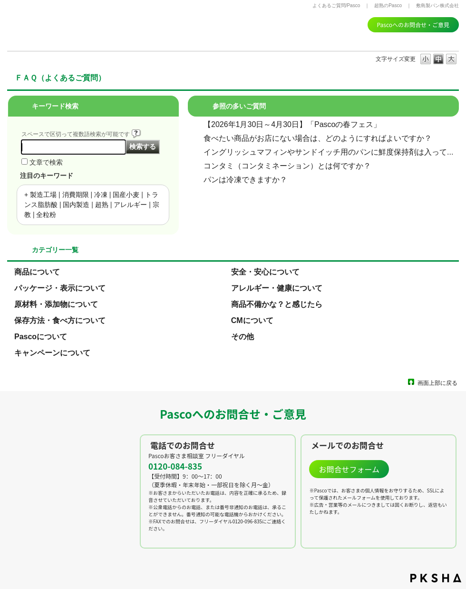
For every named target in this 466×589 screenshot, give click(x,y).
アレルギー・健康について (276, 288)
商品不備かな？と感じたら (276, 304)
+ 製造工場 (40, 194)
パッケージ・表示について (60, 288)
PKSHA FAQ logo (435, 578)
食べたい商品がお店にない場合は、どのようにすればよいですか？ (318, 138)
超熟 (101, 204)
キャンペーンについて (52, 353)
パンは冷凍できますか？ (245, 180)
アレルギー (130, 204)
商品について (37, 272)
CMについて (252, 320)
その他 (242, 337)
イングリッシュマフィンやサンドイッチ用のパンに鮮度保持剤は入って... (328, 152)
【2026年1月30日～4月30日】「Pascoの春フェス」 (292, 124)
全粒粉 (46, 214)
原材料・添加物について (56, 304)
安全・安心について (265, 272)
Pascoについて (40, 337)
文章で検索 (46, 162)
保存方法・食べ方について (60, 320)
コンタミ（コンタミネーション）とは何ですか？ (287, 166)
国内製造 (76, 204)
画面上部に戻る (437, 383)
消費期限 (75, 194)
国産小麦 (126, 194)
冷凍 (100, 194)
